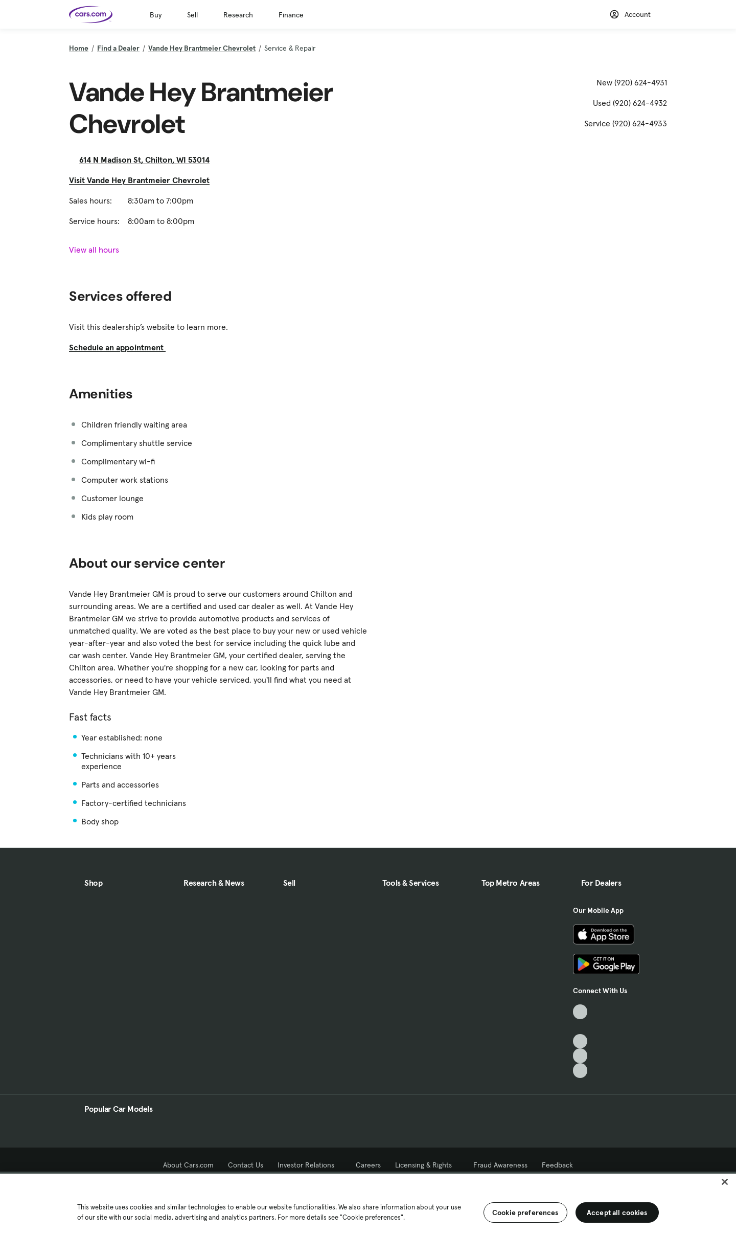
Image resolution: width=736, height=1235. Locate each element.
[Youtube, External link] (580, 1041)
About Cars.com (188, 1165)
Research (238, 14)
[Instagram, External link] (580, 1055)
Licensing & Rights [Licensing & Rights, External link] (427, 1165)
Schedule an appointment (121, 347)
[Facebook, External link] (580, 1026)
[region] (368, 1203)
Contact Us (245, 1165)
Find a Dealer (118, 48)
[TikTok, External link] (580, 1011)
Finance (291, 14)
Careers (368, 1165)
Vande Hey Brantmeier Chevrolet (202, 48)
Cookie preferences (525, 1212)
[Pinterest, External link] (580, 1070)
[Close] (725, 1182)
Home (78, 48)
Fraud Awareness (500, 1165)
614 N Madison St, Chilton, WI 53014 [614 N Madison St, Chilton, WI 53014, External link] (148, 159)
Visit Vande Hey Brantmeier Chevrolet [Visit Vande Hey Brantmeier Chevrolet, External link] (143, 180)
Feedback (557, 1165)
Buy (156, 14)
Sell (192, 14)
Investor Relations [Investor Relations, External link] (309, 1165)
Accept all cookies (617, 1212)
